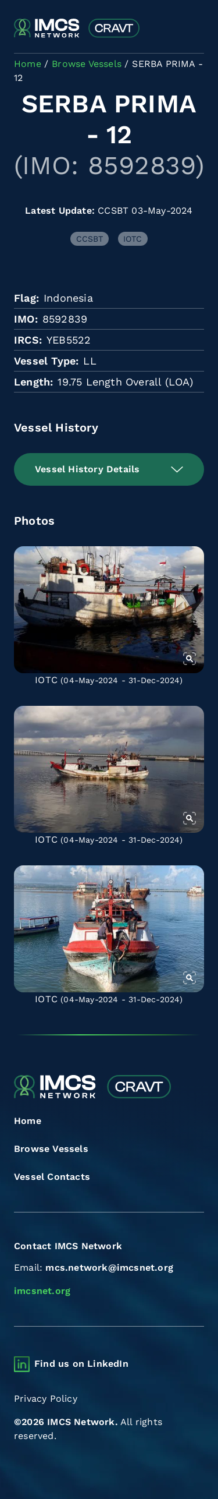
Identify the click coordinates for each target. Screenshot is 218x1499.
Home (27, 1120)
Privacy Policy (45, 1398)
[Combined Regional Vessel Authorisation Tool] (77, 28)
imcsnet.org (42, 1290)
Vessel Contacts (52, 1176)
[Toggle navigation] (194, 29)
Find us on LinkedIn (81, 1363)
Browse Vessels (51, 1148)
